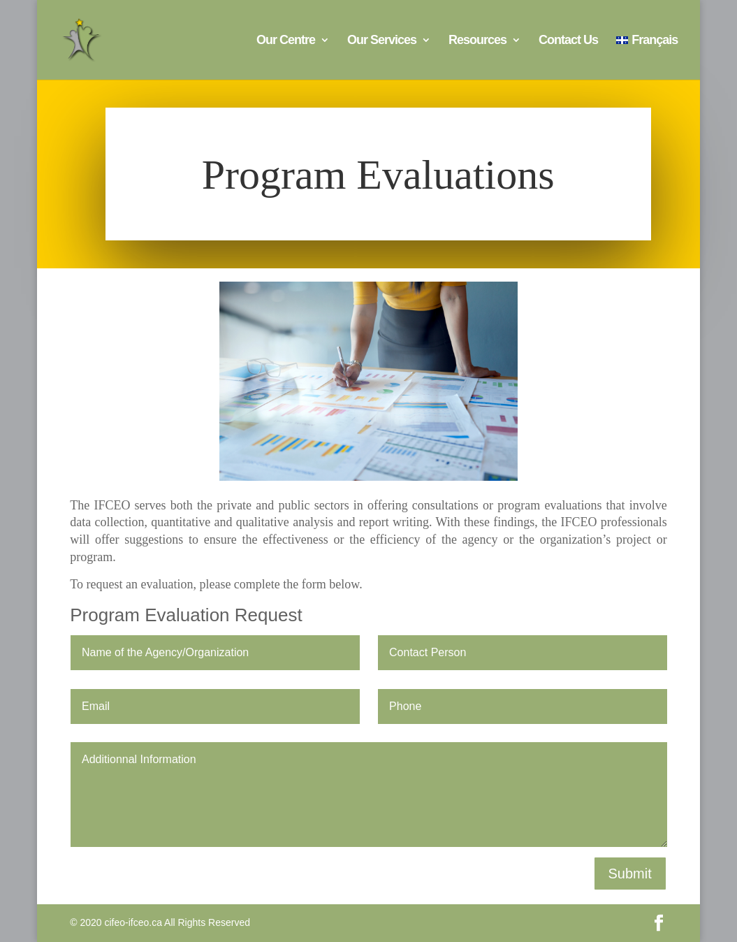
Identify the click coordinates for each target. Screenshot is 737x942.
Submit (630, 873)
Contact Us (568, 41)
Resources (477, 41)
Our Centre (285, 41)
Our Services (381, 41)
